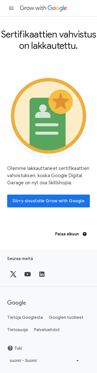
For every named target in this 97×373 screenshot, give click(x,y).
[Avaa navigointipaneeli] (11, 8)
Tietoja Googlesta (25, 317)
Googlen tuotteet (66, 317)
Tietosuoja (17, 329)
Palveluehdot (47, 329)
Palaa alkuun (70, 234)
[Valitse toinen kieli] (45, 361)
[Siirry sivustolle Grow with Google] (48, 201)
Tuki (14, 348)
